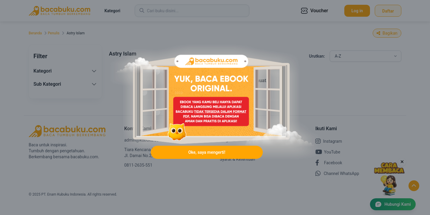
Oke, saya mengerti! (206, 152)
